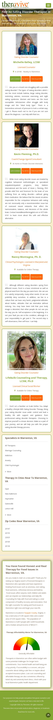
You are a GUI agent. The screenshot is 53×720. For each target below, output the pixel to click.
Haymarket (9, 499)
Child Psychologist (12, 465)
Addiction (8, 455)
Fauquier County (30, 613)
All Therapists (10, 445)
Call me (25, 79)
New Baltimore (11, 494)
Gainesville (9, 503)
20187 (7, 529)
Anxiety (8, 460)
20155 (7, 533)
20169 (7, 542)
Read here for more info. (26, 712)
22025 (7, 537)
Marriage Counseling (13, 450)
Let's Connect (15, 79)
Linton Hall (9, 508)
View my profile (36, 79)
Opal (7, 489)
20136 (7, 546)
